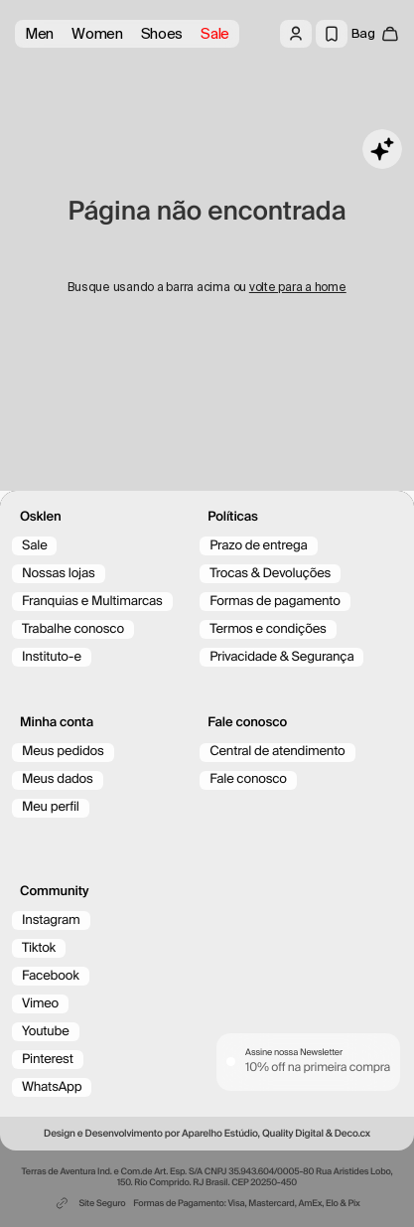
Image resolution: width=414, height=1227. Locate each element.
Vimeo (40, 1004)
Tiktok (39, 948)
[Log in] (296, 34)
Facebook (50, 976)
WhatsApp (51, 1087)
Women (97, 34)
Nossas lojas (58, 573)
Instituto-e (51, 657)
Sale (215, 34)
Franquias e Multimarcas (92, 601)
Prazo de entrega (258, 545)
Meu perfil (50, 807)
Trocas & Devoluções (270, 573)
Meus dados (57, 779)
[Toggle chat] (382, 149)
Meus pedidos (63, 751)
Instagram (51, 920)
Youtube (45, 1031)
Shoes (162, 34)
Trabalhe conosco (73, 629)
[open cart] (375, 34)
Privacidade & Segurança (281, 657)
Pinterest (47, 1059)
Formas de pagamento (275, 601)
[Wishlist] (331, 34)
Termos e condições (268, 629)
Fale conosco (248, 779)
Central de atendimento (277, 751)
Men (39, 34)
